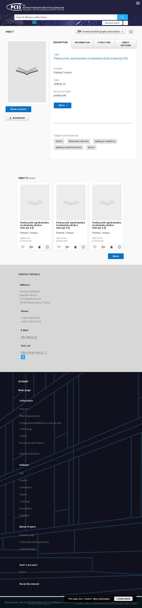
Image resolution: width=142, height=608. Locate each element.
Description (25, 508)
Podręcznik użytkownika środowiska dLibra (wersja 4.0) (34, 225)
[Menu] (137, 3)
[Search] (122, 17)
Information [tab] (82, 42)
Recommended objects (31, 443)
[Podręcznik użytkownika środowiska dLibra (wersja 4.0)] (27, 71)
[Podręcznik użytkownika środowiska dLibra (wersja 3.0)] (71, 202)
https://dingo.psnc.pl (34, 352)
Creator (23, 480)
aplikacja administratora (69, 147)
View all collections (29, 453)
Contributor (25, 487)
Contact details (27, 549)
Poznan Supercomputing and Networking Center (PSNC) (106, 602)
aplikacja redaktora (105, 141)
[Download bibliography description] (31, 247)
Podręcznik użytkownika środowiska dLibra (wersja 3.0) (70, 225)
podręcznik (60, 95)
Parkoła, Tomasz (63, 72)
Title (21, 473)
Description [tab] (60, 42)
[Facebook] (23, 357)
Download (16, 118)
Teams (23, 436)
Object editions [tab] (126, 43)
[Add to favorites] (131, 31)
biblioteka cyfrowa (79, 141)
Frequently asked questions (34, 542)
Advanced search (112, 23)
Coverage (24, 501)
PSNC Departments (29, 416)
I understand (123, 598)
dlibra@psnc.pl (29, 337)
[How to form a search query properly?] (125, 23)
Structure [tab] (104, 42)
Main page (24, 390)
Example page (26, 535)
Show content (18, 109)
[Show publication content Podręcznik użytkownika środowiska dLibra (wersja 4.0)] (39, 247)
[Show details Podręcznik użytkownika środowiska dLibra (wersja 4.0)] (47, 247)
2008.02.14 (59, 83)
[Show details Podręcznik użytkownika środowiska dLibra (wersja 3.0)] (83, 247)
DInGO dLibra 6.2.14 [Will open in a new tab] (39, 602)
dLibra (59, 141)
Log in (22, 571)
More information (101, 599)
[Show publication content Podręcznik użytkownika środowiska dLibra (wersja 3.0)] (75, 247)
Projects (23, 409)
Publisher (24, 515)
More (116, 256)
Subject (23, 494)
